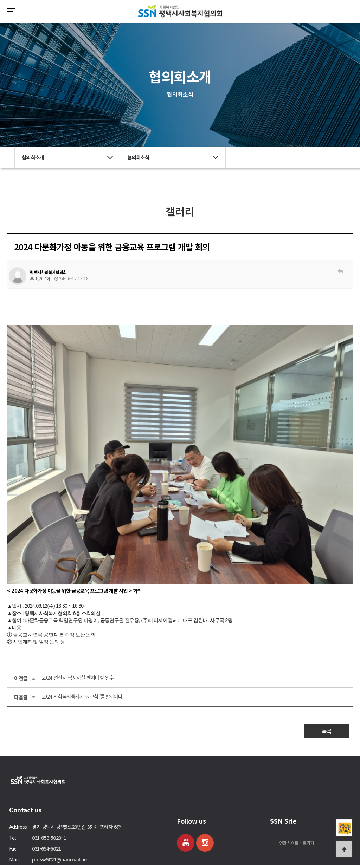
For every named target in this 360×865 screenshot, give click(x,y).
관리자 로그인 (30, 853)
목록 (327, 692)
